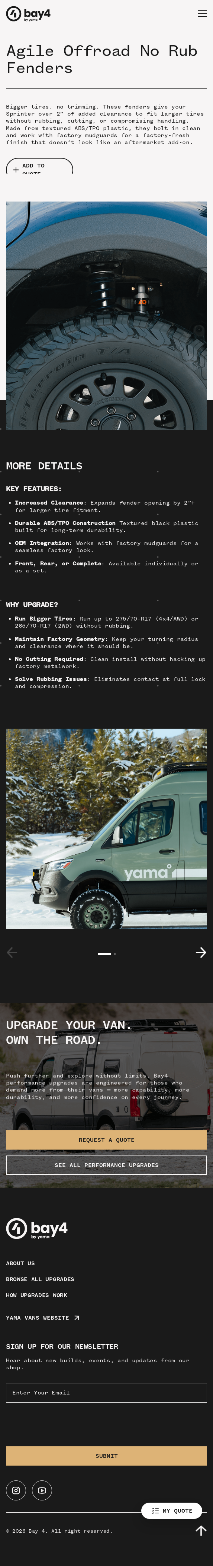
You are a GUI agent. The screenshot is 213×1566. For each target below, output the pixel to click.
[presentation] (62, 1423)
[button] (202, 13)
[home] (28, 13)
